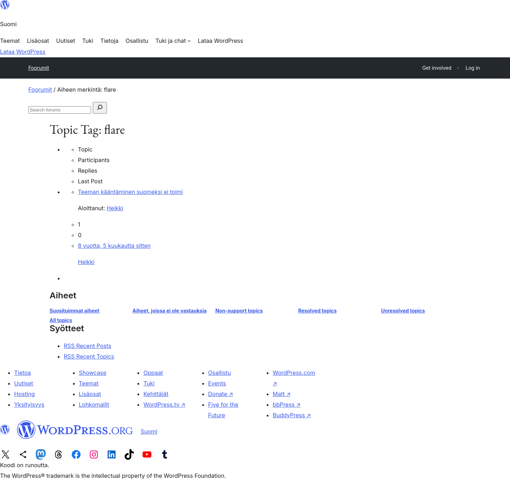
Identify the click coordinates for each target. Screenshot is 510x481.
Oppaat (153, 372)
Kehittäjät (155, 393)
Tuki (148, 383)
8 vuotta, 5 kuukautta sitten (114, 245)
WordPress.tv (164, 404)
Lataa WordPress (22, 51)
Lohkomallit (94, 404)
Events (217, 383)
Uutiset (23, 383)
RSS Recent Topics (89, 356)
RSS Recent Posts (87, 345)
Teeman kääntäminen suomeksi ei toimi (130, 191)
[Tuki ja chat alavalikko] (173, 40)
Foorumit (38, 68)
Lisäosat (90, 393)
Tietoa (22, 372)
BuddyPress (292, 415)
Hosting (24, 393)
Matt (282, 393)
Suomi (149, 431)
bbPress (287, 404)
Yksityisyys (29, 404)
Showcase (93, 372)
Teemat (89, 383)
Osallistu (219, 372)
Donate (220, 393)
